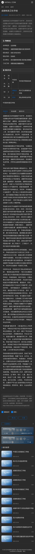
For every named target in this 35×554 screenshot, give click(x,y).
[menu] (32, 2)
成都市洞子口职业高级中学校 (23, 508)
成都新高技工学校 (19, 480)
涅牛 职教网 (4, 15)
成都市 (23, 15)
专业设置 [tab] (13, 111)
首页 (2, 7)
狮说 (24, 551)
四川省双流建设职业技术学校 (23, 536)
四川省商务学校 (18, 518)
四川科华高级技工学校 (21, 489)
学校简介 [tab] (5, 111)
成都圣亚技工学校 (19, 470)
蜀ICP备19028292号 (22, 549)
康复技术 (6, 412)
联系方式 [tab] (21, 111)
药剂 (13, 97)
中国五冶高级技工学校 (21, 452)
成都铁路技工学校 (19, 499)
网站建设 (19, 551)
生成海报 (6, 424)
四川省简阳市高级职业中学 (22, 527)
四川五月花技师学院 (20, 461)
